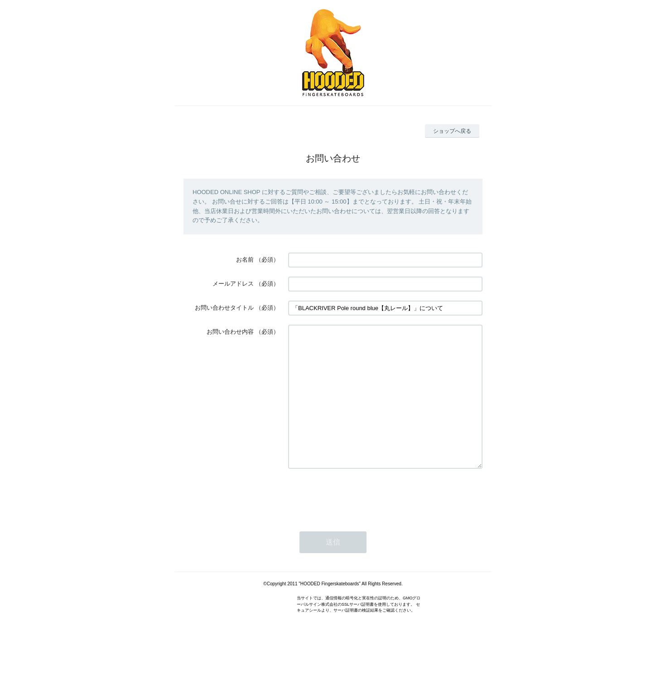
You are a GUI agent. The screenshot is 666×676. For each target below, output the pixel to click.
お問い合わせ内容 (230, 331)
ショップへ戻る (452, 131)
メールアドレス (233, 283)
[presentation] (357, 522)
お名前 (245, 259)
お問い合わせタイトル (224, 307)
